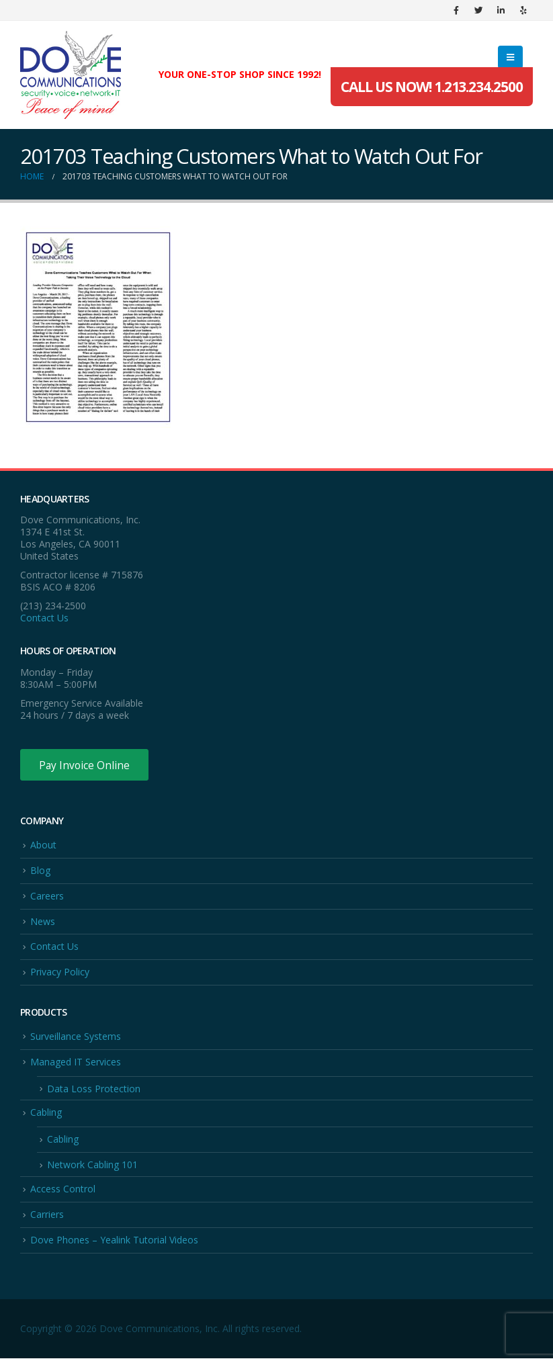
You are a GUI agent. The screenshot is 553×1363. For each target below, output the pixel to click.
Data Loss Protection (93, 1091)
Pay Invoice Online (86, 765)
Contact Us (44, 617)
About (43, 845)
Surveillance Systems (75, 1038)
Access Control (62, 1192)
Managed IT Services (75, 1064)
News (42, 922)
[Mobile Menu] (510, 57)
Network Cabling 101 (92, 1168)
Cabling (46, 1115)
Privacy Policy (59, 974)
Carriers (47, 1218)
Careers (47, 897)
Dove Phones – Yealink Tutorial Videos (114, 1244)
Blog (40, 871)
